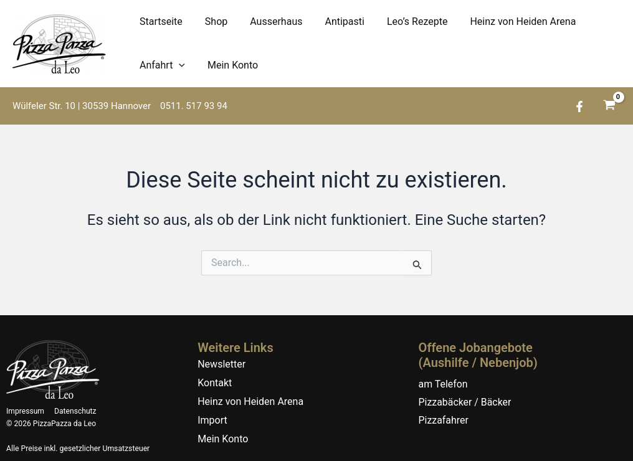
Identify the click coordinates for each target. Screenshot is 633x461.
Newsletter (221, 364)
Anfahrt (161, 65)
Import (212, 420)
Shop (212, 21)
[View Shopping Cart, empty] (609, 106)
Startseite (159, 21)
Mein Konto (229, 65)
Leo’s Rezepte (406, 21)
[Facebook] (579, 106)
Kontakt (215, 383)
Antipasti (335, 21)
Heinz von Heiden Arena (509, 21)
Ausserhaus (270, 21)
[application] (177, 65)
